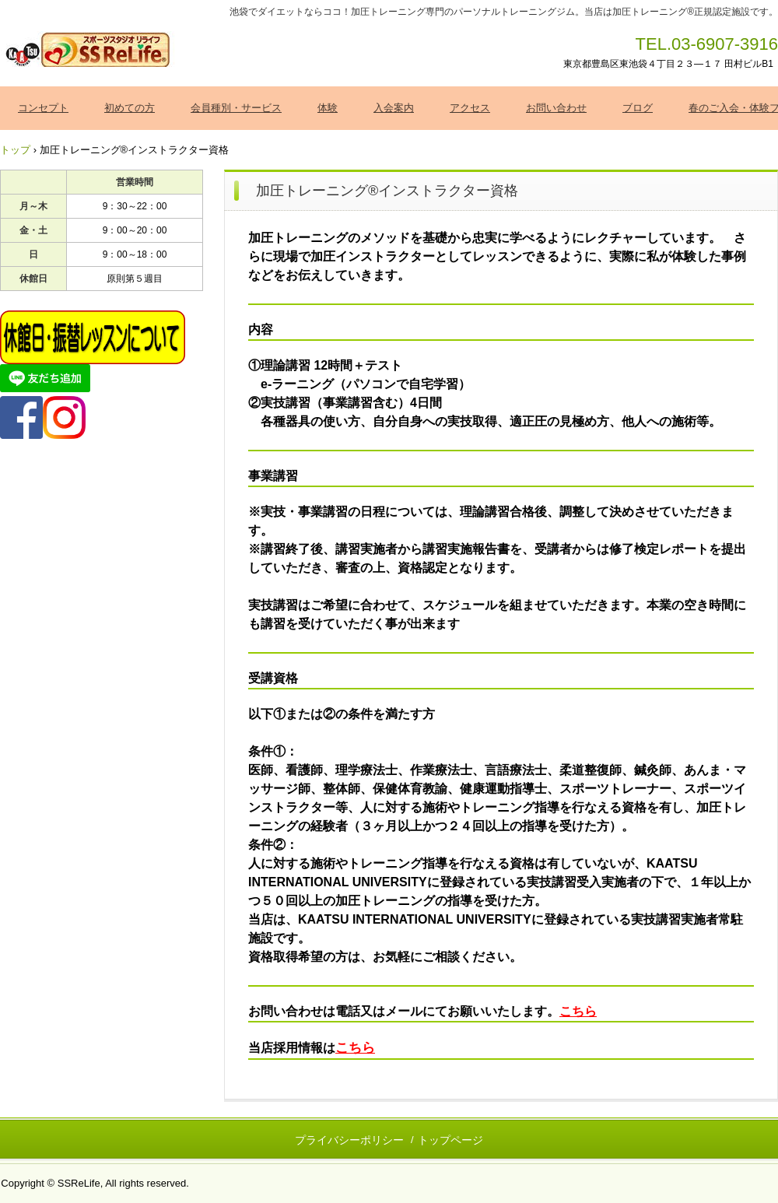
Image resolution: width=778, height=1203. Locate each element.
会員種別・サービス (236, 108)
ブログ (637, 108)
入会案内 (393, 108)
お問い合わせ (556, 108)
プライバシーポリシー (349, 1140)
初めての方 (129, 108)
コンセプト (43, 108)
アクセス (470, 108)
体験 (327, 108)
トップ (15, 150)
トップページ (450, 1140)
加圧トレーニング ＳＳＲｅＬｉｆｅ (89, 50)
